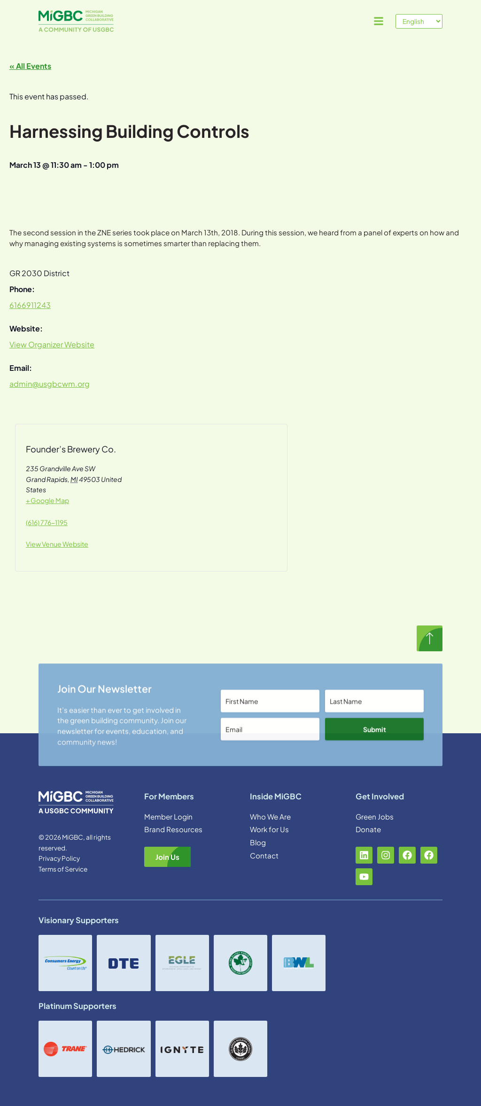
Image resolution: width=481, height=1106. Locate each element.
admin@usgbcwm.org (49, 384)
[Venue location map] (191, 500)
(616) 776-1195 (47, 522)
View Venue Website (57, 544)
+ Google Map (47, 500)
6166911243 (30, 305)
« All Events (30, 66)
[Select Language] (419, 21)
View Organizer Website (51, 344)
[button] (378, 21)
